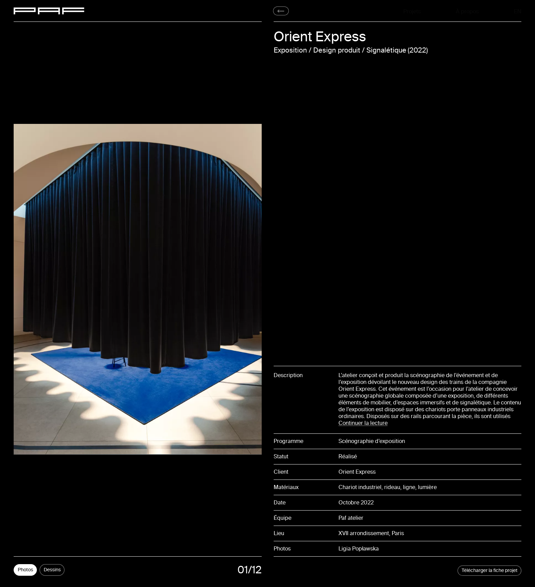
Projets (412, 11)
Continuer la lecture (363, 423)
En (518, 11)
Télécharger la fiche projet (490, 570)
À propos (467, 11)
